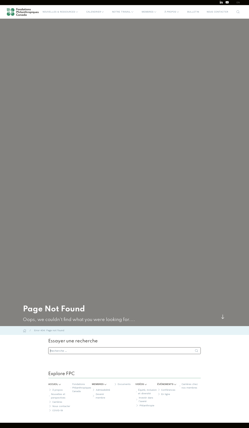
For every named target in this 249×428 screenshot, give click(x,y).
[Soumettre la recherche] (196, 350)
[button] (60, 12)
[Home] (24, 330)
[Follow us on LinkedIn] (221, 2)
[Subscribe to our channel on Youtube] (227, 2)
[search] (124, 350)
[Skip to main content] (222, 316)
